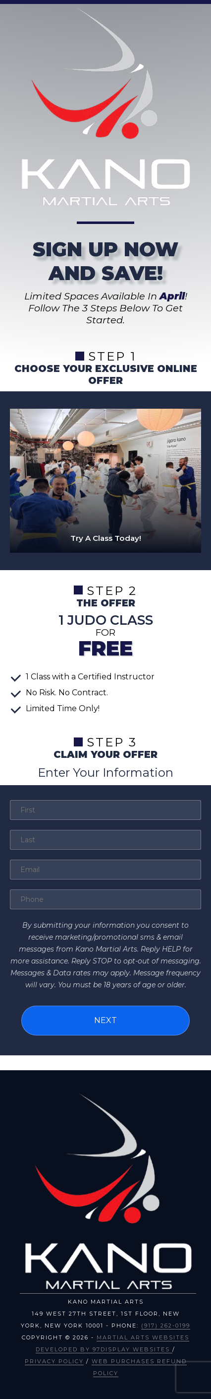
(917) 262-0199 (165, 1325)
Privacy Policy (54, 1361)
